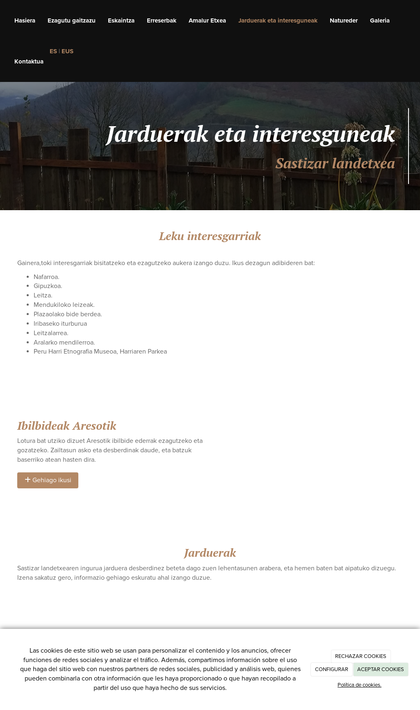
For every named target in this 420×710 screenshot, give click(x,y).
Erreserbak (161, 20)
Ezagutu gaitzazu (72, 20)
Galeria (380, 20)
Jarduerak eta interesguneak (277, 20)
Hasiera (24, 20)
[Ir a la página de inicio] (4, 20)
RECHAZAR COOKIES (360, 656)
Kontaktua (28, 61)
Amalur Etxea (207, 20)
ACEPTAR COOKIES (380, 669)
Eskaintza (121, 20)
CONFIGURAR (331, 669)
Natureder (344, 20)
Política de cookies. (359, 685)
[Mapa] (309, 450)
